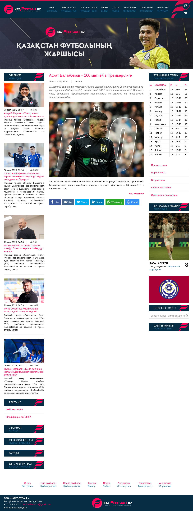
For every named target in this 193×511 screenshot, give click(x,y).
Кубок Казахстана (161, 187)
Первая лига (158, 172)
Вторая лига (158, 180)
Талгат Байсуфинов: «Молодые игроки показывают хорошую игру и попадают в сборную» (24, 176)
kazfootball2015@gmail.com (37, 504)
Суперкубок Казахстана (164, 195)
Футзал (14, 453)
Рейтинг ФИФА (14, 409)
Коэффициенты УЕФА (18, 417)
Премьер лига (159, 165)
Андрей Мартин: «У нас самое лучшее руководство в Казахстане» (24, 114)
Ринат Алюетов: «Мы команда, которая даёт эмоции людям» (21, 310)
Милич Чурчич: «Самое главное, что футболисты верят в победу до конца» (23, 248)
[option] (96, 43)
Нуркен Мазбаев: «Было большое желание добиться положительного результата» (24, 372)
